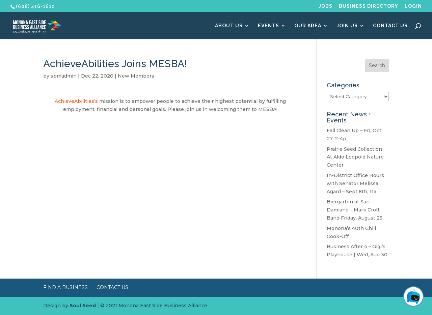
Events (268, 25)
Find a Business (65, 287)
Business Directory (368, 6)
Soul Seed (83, 306)
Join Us (347, 25)
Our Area (307, 25)
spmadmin (64, 76)
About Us (229, 25)
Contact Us (390, 25)
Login (413, 6)
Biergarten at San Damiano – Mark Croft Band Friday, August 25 (354, 210)
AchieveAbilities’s (77, 101)
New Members (136, 76)
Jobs (325, 6)
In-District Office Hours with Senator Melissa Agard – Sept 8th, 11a (355, 183)
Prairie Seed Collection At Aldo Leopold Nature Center (355, 157)
